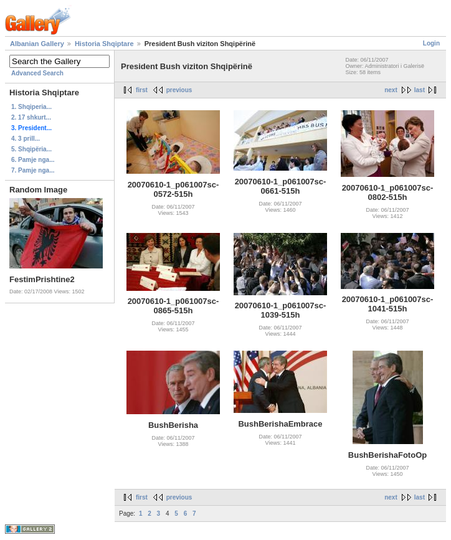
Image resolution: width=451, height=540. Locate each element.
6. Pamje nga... (32, 159)
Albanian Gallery (37, 43)
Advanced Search (37, 73)
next (390, 90)
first (142, 90)
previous (179, 90)
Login (431, 43)
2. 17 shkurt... (31, 117)
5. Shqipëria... (31, 149)
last (419, 90)
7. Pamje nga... (32, 170)
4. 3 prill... (25, 138)
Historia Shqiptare (104, 43)
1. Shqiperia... (31, 106)
